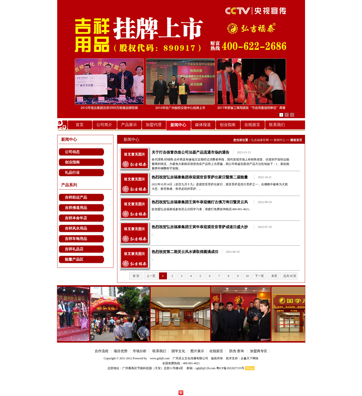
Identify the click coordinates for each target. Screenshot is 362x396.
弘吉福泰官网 (260, 140)
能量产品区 (74, 259)
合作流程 (102, 351)
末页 (274, 276)
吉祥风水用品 (76, 228)
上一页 (150, 276)
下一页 (259, 276)
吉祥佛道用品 (76, 208)
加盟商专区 (258, 351)
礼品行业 (72, 172)
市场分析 (139, 351)
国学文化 (178, 351)
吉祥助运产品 (76, 197)
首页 (80, 125)
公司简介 (104, 125)
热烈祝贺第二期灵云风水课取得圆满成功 (185, 252)
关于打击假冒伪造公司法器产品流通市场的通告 (190, 152)
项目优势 (120, 351)
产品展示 (129, 125)
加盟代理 (154, 125)
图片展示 (197, 351)
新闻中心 (178, 125)
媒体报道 (203, 125)
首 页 (136, 276)
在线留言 (252, 125)
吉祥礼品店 (74, 249)
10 (247, 276)
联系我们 (277, 125)
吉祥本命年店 (76, 218)
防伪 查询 (236, 351)
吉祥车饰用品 (76, 239)
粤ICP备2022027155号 (230, 368)
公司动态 (72, 152)
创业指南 (227, 125)
